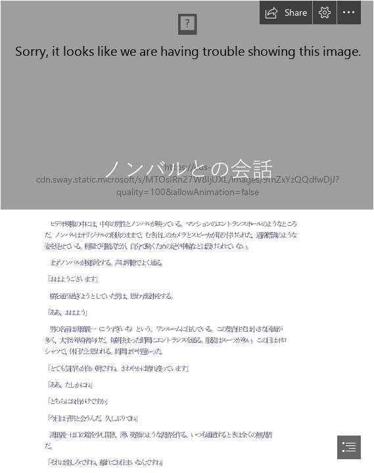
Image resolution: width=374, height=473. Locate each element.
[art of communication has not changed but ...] (187, 105)
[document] (187, 236)
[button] (286, 12)
